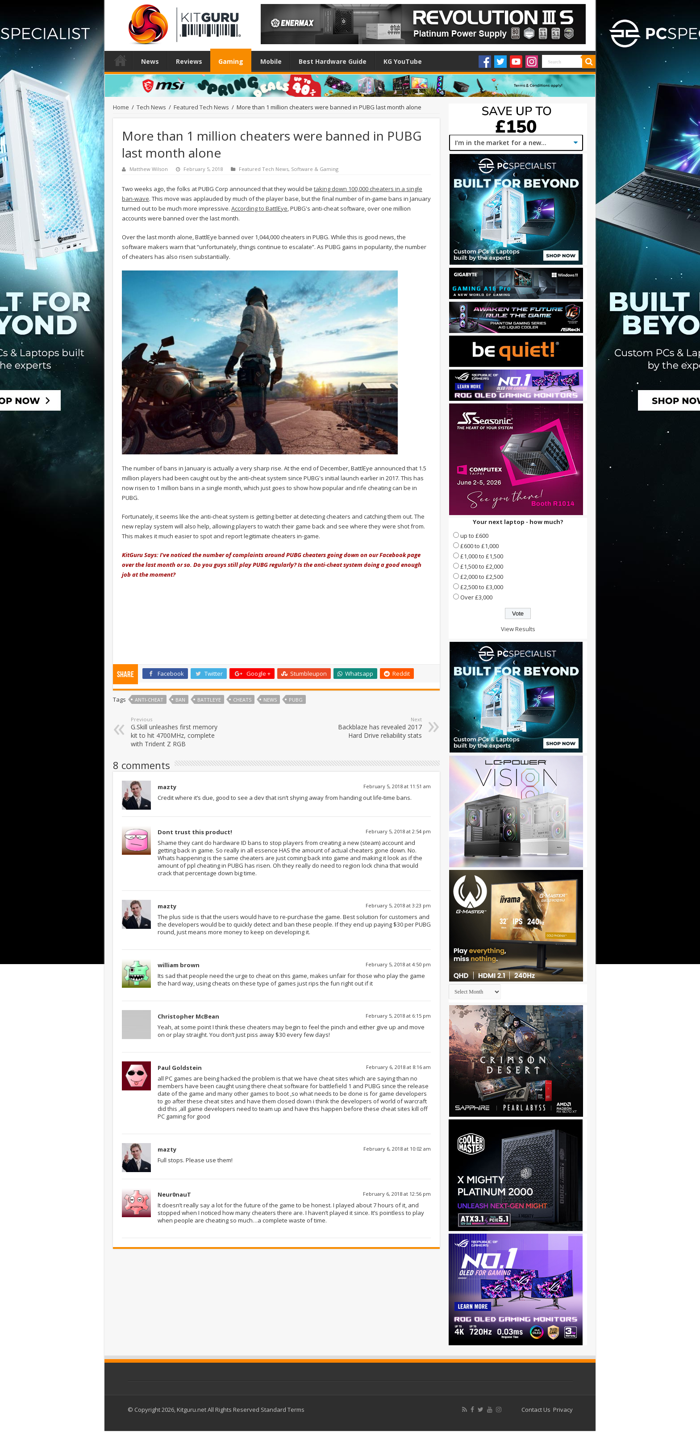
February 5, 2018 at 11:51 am (397, 786)
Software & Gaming (314, 169)
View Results (518, 629)
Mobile (271, 61)
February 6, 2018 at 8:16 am (398, 1067)
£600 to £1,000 (479, 546)
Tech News (151, 107)
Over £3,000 (476, 597)
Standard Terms (282, 1410)
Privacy (563, 1410)
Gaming (230, 61)
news (270, 699)
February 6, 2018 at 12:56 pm (397, 1193)
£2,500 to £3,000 (481, 587)
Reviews (189, 61)
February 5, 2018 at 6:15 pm (398, 1015)
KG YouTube (402, 61)
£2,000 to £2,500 (481, 577)
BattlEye (209, 699)
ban (180, 699)
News (150, 61)
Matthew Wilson (148, 169)
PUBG (296, 699)
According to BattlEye (259, 208)
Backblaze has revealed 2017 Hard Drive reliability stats (376, 728)
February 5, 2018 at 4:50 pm (398, 964)
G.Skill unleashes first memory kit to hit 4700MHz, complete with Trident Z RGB (176, 732)
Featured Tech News (201, 107)
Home (120, 60)
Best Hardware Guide (333, 61)
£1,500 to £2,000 (481, 566)
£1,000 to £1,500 (481, 556)
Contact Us (535, 1410)
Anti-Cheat (149, 699)
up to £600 (474, 536)
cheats (242, 699)
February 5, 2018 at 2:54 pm (398, 831)
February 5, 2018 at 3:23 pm (398, 905)
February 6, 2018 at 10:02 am (397, 1148)
